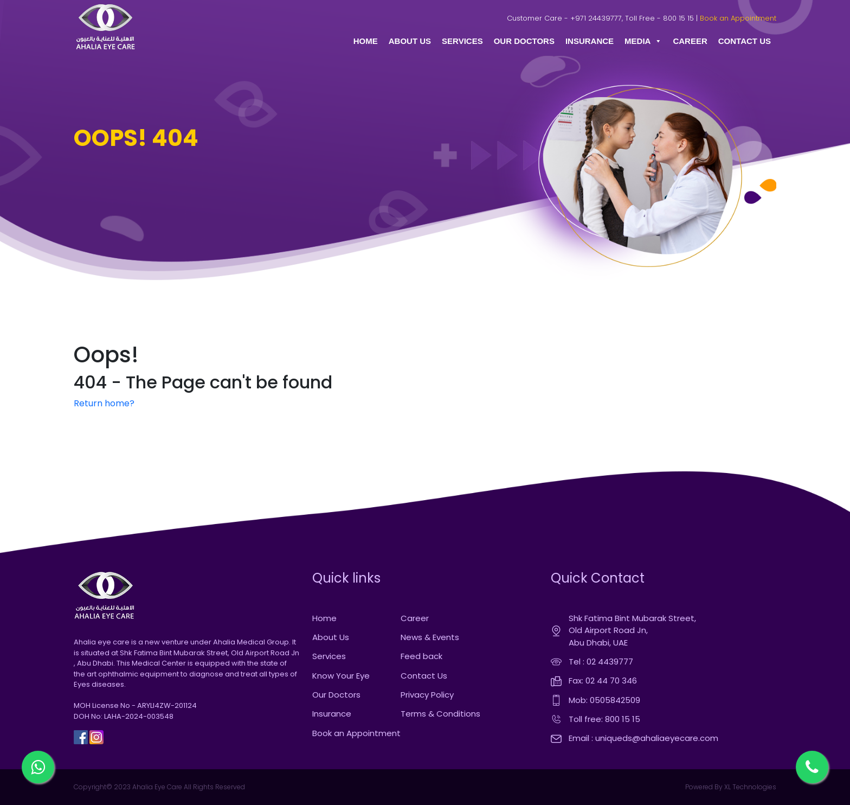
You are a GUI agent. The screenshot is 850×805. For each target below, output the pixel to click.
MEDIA (643, 41)
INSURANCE (589, 41)
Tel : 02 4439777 (601, 661)
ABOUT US (410, 41)
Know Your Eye (341, 675)
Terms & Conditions (440, 713)
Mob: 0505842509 (604, 700)
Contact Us (424, 675)
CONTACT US (744, 41)
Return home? (104, 403)
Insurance (331, 713)
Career (415, 618)
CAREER (690, 41)
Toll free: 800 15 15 (604, 719)
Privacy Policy (427, 694)
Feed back (421, 656)
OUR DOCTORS (524, 41)
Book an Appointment (738, 18)
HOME (365, 41)
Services (329, 656)
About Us (330, 637)
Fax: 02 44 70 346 (603, 680)
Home (324, 618)
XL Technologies (749, 786)
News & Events (430, 637)
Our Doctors (336, 694)
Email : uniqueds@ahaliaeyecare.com (643, 738)
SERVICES (462, 41)
